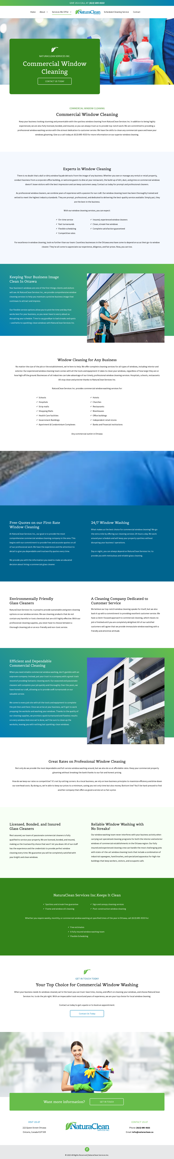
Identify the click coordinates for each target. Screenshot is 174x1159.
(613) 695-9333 (96, 2)
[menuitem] (33, 12)
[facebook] (87, 1149)
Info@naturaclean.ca (142, 1132)
